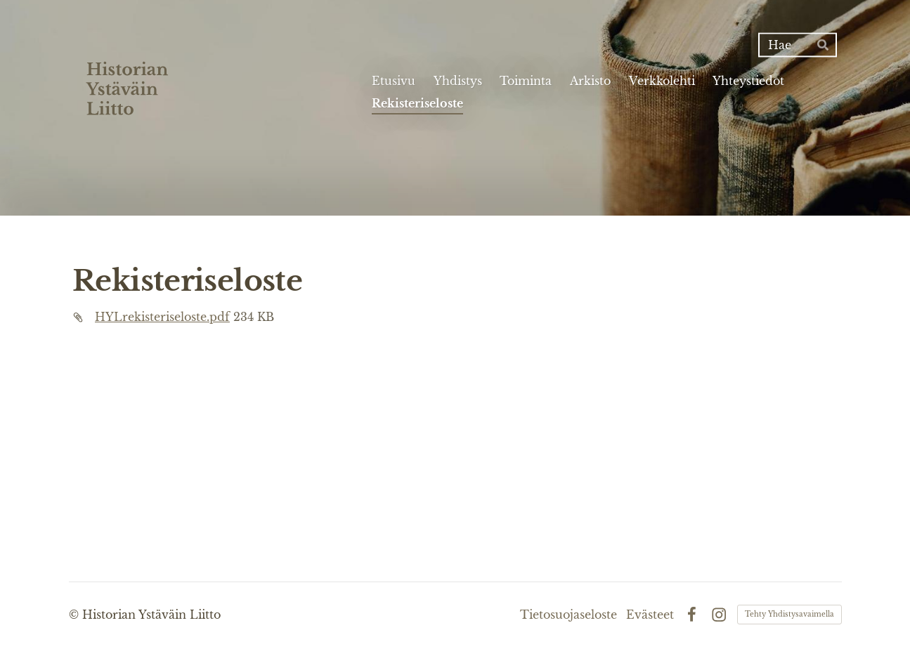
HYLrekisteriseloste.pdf (162, 317)
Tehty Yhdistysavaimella (789, 614)
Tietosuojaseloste (568, 614)
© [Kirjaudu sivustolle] (75, 615)
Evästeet (650, 614)
